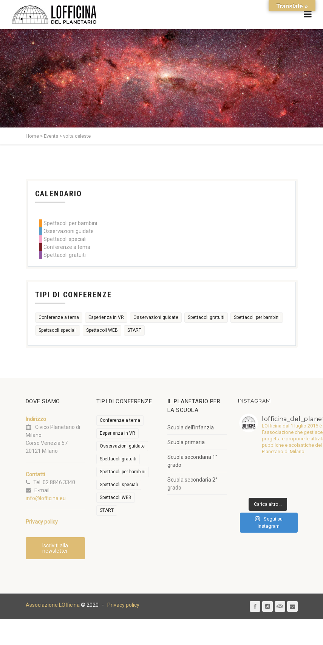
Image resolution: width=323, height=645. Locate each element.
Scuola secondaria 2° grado (192, 484)
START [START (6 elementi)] (134, 330)
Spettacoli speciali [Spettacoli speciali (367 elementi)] (58, 330)
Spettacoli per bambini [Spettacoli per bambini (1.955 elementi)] (257, 317)
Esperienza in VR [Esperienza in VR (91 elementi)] (106, 317)
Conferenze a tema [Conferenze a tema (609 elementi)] (59, 317)
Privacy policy (123, 605)
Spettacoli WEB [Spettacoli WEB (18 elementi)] (102, 330)
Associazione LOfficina (53, 605)
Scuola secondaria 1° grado (192, 461)
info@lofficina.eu (46, 498)
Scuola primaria (186, 442)
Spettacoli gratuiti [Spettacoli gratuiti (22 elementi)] (206, 317)
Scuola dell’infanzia (190, 427)
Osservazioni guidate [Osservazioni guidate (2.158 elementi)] (155, 317)
